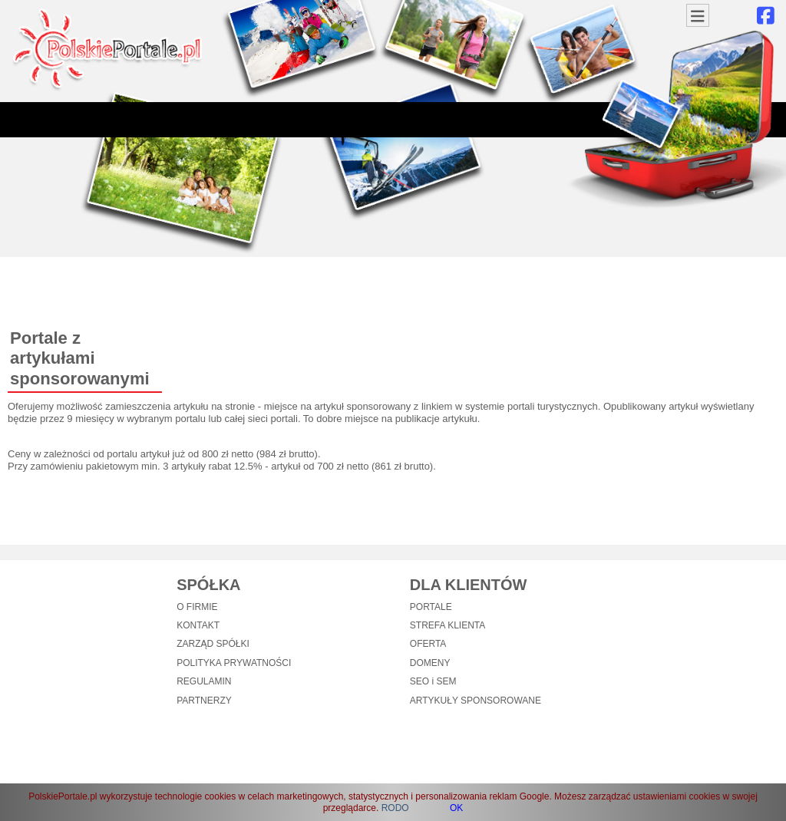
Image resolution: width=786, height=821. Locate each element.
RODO (395, 808)
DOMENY (430, 663)
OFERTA (428, 643)
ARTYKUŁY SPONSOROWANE (475, 700)
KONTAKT (198, 625)
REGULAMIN (204, 681)
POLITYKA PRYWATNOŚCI (234, 663)
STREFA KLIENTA (447, 625)
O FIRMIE (197, 607)
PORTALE (431, 607)
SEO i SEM (433, 681)
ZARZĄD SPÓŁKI (213, 643)
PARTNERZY (204, 700)
